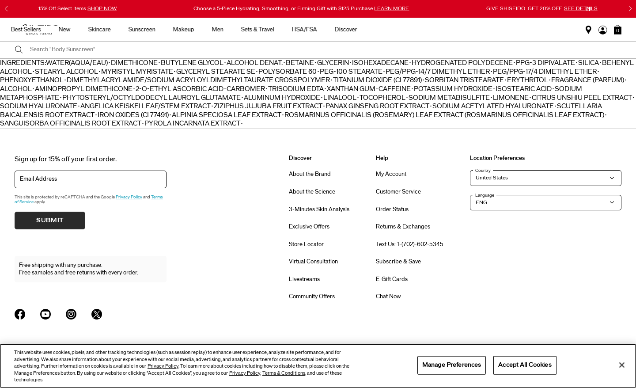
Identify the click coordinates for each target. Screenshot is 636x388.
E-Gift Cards (392, 279)
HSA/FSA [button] (470, 30)
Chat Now (388, 296)
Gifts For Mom (141, 30)
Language (484, 195)
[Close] (622, 365)
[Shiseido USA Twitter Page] (96, 314)
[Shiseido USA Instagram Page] (71, 314)
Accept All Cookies (524, 365)
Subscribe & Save (398, 262)
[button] (617, 29)
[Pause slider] (588, 8)
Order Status (392, 209)
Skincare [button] (265, 30)
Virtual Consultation (313, 262)
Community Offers (312, 296)
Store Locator (306, 244)
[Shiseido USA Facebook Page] (20, 314)
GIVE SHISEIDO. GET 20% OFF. (542, 8)
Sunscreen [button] (308, 30)
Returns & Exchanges (403, 227)
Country (483, 170)
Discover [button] (512, 30)
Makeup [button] (349, 30)
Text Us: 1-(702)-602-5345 (409, 244)
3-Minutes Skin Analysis (319, 209)
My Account (391, 174)
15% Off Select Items (77, 8)
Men (384, 30)
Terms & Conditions (283, 373)
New (231, 30)
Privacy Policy (129, 197)
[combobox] (325, 50)
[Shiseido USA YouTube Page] (45, 314)
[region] (318, 366)
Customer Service (398, 192)
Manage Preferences (451, 365)
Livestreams (304, 279)
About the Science (312, 192)
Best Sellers (192, 30)
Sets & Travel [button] (423, 30)
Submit (50, 220)
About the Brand (310, 174)
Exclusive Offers (309, 227)
